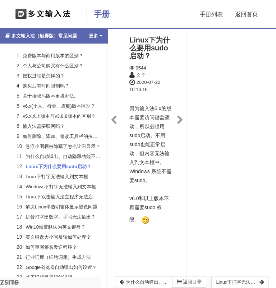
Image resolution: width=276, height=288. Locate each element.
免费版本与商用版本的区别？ (53, 55)
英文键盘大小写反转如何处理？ (58, 237)
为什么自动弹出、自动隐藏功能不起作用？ (70, 156)
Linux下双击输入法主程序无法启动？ (64, 196)
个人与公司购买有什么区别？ (53, 65)
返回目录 (189, 281)
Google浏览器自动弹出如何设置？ (61, 267)
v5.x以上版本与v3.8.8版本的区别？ (59, 116)
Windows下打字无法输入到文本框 (61, 186)
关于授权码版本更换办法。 (51, 96)
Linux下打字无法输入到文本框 (57, 176)
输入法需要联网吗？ (44, 126)
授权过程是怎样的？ (44, 75)
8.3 (9, 284)
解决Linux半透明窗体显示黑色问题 (61, 207)
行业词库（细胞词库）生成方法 (58, 257)
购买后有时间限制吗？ (46, 86)
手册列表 (211, 14)
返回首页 (246, 14)
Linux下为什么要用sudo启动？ (58, 166)
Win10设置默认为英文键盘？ (56, 227)
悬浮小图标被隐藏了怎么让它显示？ (63, 146)
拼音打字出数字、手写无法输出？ (61, 217)
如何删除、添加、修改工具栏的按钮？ (62, 136)
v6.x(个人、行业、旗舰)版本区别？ (59, 106)
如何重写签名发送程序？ (51, 247)
